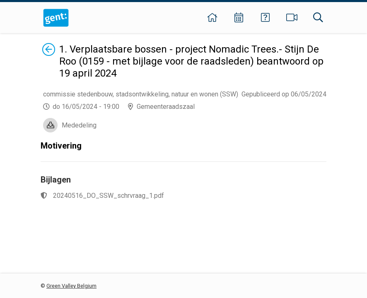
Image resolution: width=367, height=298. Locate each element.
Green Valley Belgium (71, 286)
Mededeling (79, 125)
